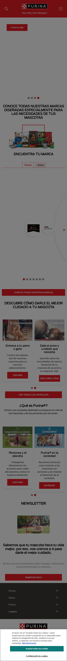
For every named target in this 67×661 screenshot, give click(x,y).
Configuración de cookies (37, 656)
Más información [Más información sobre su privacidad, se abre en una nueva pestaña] (29, 643)
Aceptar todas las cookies (37, 649)
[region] (33, 645)
